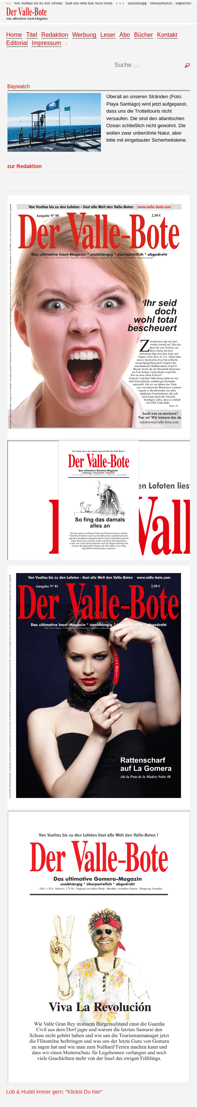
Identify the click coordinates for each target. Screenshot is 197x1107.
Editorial (17, 43)
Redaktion (54, 35)
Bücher (143, 35)
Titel (31, 35)
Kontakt (167, 35)
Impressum (46, 43)
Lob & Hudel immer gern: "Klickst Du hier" (54, 1092)
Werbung (84, 35)
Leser (108, 35)
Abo (125, 35)
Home (14, 35)
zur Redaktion (24, 166)
